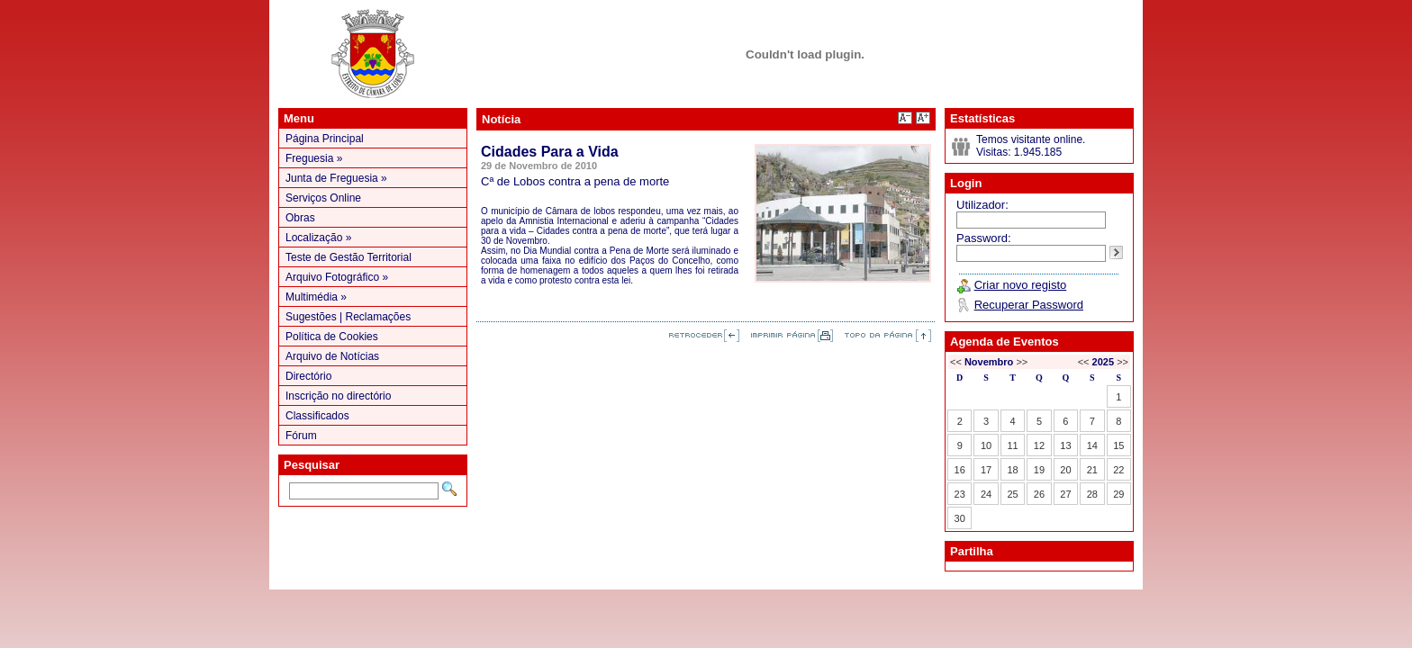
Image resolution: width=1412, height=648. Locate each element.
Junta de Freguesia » (336, 178)
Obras (300, 218)
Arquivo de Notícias (332, 356)
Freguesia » (313, 158)
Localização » (318, 237)
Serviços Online (323, 198)
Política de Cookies (331, 336)
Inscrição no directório (338, 396)
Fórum (301, 435)
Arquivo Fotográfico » (336, 277)
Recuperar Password (1028, 304)
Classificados (317, 416)
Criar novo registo (1020, 285)
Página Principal (324, 138)
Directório (308, 376)
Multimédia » (316, 297)
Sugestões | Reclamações (348, 316)
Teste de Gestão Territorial (348, 257)
